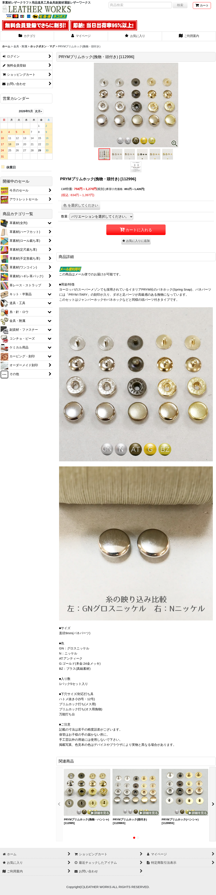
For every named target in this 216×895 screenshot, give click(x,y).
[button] (104, 154)
